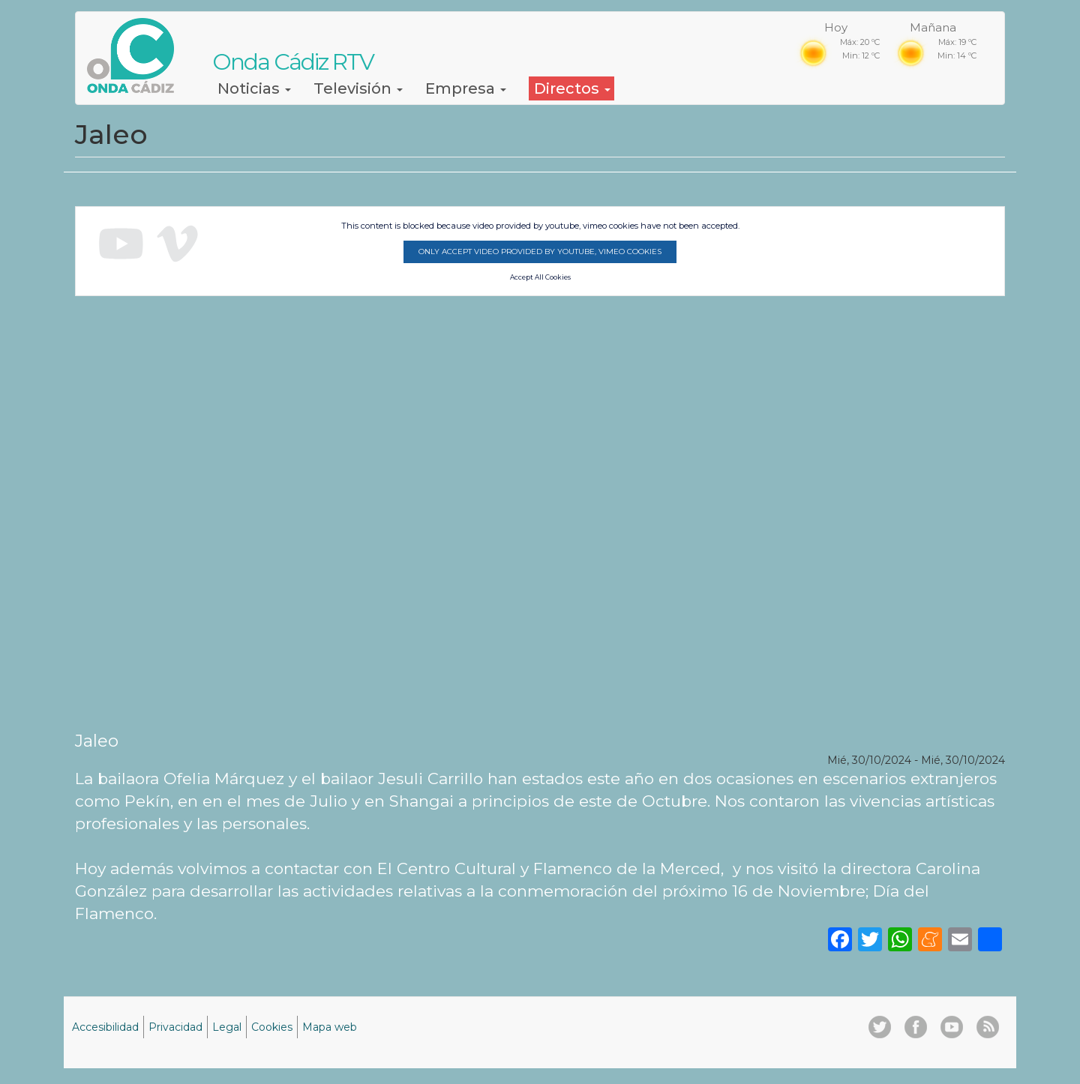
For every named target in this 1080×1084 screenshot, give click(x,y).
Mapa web (329, 1027)
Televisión (358, 88)
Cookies (271, 1027)
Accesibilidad (105, 1027)
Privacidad (175, 1027)
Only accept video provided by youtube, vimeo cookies (540, 251)
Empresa (465, 88)
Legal (227, 1027)
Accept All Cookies (540, 277)
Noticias (254, 88)
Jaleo (96, 740)
